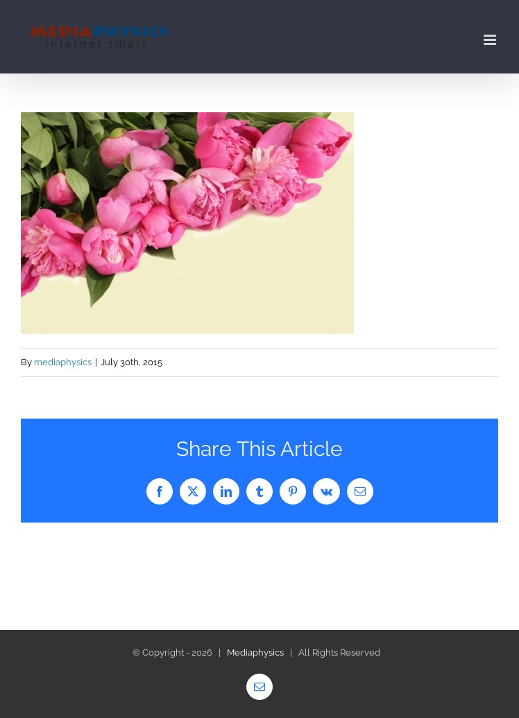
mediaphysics (63, 362)
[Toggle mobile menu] (491, 40)
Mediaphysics (255, 652)
